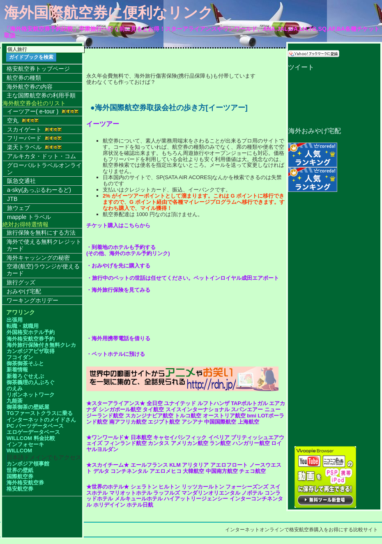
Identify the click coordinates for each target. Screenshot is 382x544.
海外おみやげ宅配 (314, 130)
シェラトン (144, 487)
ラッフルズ (166, 493)
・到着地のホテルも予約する (121, 247)
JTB (12, 199)
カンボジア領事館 (28, 464)
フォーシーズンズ (247, 487)
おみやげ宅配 (24, 291)
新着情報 (17, 370)
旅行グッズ (21, 282)
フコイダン (20, 357)
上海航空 (248, 422)
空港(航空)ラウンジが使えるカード (43, 270)
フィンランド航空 (125, 443)
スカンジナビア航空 (149, 416)
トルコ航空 (188, 416)
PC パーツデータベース (35, 426)
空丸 (23, 120)
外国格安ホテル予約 (31, 332)
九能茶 (15, 401)
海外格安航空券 (25, 482)
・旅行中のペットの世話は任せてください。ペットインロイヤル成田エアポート (182, 278)
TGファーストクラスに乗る (40, 413)
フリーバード (34, 138)
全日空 (155, 403)
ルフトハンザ (214, 403)
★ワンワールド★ (107, 437)
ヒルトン (169, 487)
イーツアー (102, 123)
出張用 (15, 320)
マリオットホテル (130, 493)
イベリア (219, 437)
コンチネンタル (129, 471)
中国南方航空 (222, 471)
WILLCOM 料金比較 (31, 438)
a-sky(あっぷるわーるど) (39, 190)
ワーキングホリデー (32, 300)
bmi (251, 416)
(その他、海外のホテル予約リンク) (128, 253)
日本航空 (141, 437)
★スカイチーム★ (107, 465)
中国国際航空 (220, 422)
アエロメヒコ (166, 471)
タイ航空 (153, 409)
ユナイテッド (180, 403)
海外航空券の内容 (30, 86)
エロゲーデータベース (33, 432)
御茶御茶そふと (25, 363)
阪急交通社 (21, 180)
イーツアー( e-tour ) (43, 111)
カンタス (158, 443)
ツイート (301, 67)
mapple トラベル (29, 217)
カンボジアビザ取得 (31, 351)
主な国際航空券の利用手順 (41, 95)
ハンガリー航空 (251, 443)
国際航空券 (20, 476)
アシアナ (192, 422)
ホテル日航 (140, 505)
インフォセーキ (25, 444)
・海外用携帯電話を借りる (118, 338)
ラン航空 (220, 443)
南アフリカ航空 (128, 422)
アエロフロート (229, 465)
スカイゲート (34, 129)
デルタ (101, 471)
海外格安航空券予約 (31, 339)
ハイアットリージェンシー (196, 499)
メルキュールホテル (139, 499)
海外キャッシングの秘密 (38, 257)
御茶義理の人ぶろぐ (31, 382)
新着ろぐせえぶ (25, 376)
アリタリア (195, 465)
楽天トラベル (34, 147)
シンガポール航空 (120, 409)
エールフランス (149, 465)
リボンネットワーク (31, 395)
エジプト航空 (164, 422)
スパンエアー (247, 409)
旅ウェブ (18, 208)
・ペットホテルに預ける (115, 354)
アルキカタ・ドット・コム (41, 156)
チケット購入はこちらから (118, 225)
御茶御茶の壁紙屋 (28, 407)
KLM (175, 465)
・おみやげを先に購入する (118, 266)
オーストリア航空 (224, 416)
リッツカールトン (203, 487)
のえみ (15, 388)
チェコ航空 (252, 471)
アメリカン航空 (189, 443)
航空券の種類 (24, 77)
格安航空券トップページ (38, 68)
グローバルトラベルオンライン (44, 168)
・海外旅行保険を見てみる (118, 290)
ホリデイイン (109, 505)
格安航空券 (20, 489)
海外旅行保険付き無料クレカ (41, 345)
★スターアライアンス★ (115, 403)
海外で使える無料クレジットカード (44, 245)
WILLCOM (19, 450)
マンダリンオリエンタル (211, 493)
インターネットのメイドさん (41, 420)
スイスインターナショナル (198, 409)
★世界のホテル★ (107, 487)
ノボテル (252, 493)
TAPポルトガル (249, 403)
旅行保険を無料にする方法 (41, 232)
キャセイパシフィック (180, 437)
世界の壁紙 (20, 470)
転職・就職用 (23, 326)
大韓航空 (193, 471)
